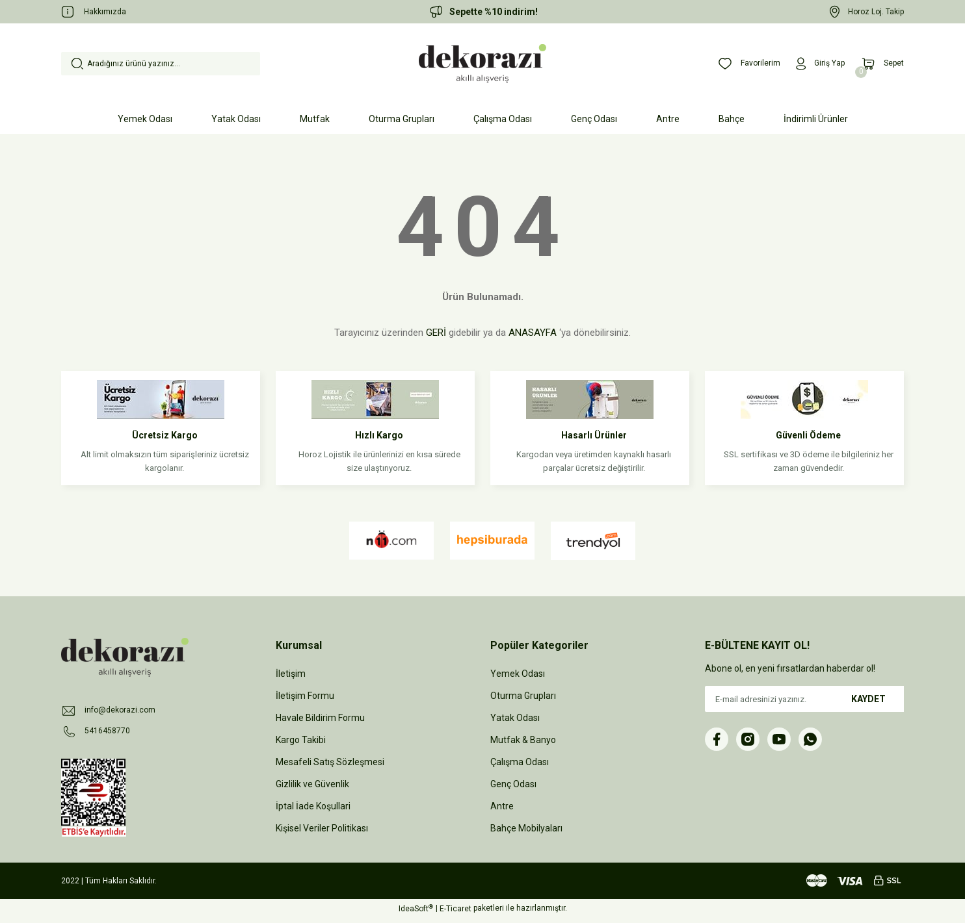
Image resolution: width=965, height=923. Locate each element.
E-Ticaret (455, 913)
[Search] (160, 63)
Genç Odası (513, 784)
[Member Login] (813, 63)
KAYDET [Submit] (868, 699)
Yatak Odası (515, 718)
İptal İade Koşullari (313, 806)
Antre (502, 806)
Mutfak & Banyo (523, 740)
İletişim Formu (305, 695)
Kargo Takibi (301, 740)
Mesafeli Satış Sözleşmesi (330, 762)
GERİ (436, 332)
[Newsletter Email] (804, 699)
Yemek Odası (517, 673)
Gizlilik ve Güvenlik (312, 784)
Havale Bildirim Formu (320, 718)
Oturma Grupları (523, 695)
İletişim (291, 673)
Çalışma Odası (519, 762)
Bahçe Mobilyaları (526, 828)
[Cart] (880, 63)
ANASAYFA (533, 332)
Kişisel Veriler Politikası (322, 828)
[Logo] (482, 63)
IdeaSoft (416, 914)
